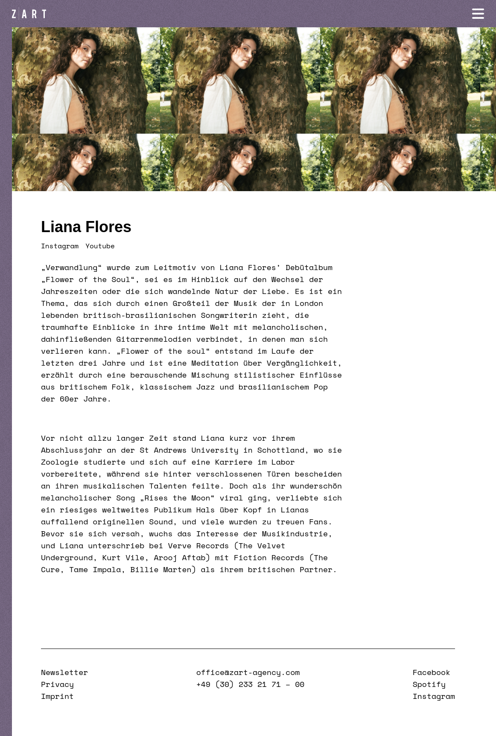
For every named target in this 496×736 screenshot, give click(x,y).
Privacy (57, 683)
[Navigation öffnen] (478, 14)
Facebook (431, 672)
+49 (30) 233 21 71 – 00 (250, 683)
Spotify (429, 683)
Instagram (60, 246)
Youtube (100, 246)
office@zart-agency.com (248, 672)
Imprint (57, 695)
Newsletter (64, 672)
